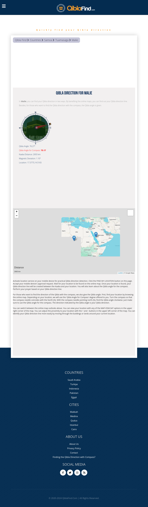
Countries (35, 40)
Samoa (48, 40)
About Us (74, 444)
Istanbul (74, 424)
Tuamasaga (62, 40)
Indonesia (74, 388)
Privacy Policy (74, 448)
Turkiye (74, 384)
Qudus (74, 420)
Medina (74, 416)
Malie (75, 40)
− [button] (17, 216)
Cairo (74, 429)
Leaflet (120, 273)
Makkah (74, 411)
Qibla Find (21, 40)
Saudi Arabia (74, 379)
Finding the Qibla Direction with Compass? (74, 457)
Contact (74, 452)
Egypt (74, 397)
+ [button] (17, 212)
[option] (74, 25)
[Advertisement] (74, 66)
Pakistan (74, 392)
